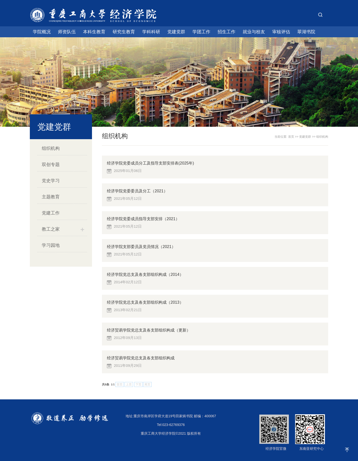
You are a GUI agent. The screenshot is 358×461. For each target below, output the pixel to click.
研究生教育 (124, 31)
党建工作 (51, 212)
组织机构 (51, 148)
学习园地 (51, 245)
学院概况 (42, 31)
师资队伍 (67, 31)
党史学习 (51, 180)
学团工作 (201, 31)
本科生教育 (94, 31)
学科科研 (151, 31)
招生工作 (226, 31)
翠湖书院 (306, 31)
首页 (291, 136)
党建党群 (176, 31)
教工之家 (51, 229)
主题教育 (51, 196)
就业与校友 (254, 31)
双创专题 (51, 164)
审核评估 (281, 31)
